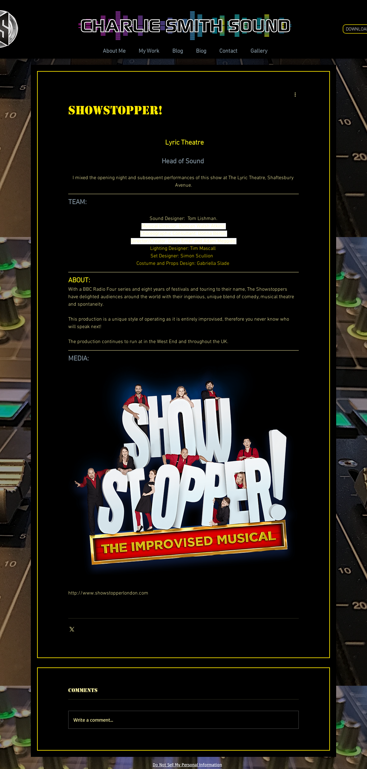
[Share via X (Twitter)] (71, 629)
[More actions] (295, 94)
